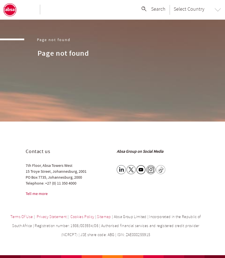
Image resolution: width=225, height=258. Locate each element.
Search (158, 9)
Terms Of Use (21, 216)
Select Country (189, 9)
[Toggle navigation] (29, 10)
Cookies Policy (82, 216)
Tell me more (37, 193)
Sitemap (104, 216)
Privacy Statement (52, 216)
